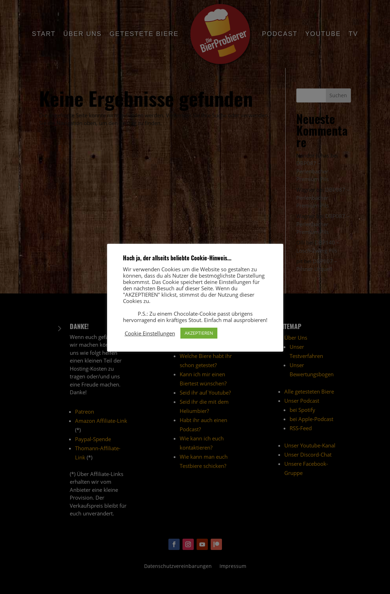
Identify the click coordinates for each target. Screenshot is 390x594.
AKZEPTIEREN (199, 333)
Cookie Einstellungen (150, 333)
